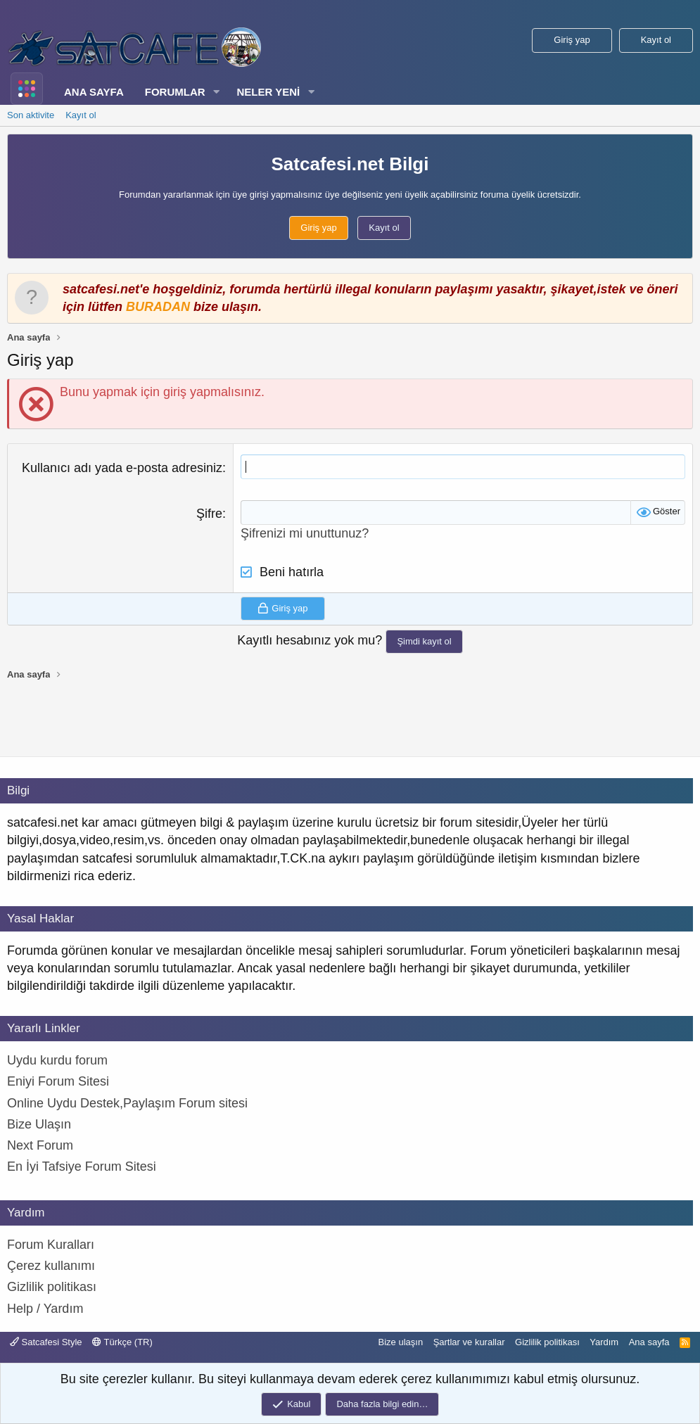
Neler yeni (268, 92)
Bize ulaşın (401, 1342)
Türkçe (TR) (122, 1342)
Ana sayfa (94, 92)
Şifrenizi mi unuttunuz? (305, 533)
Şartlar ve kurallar (469, 1342)
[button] (216, 92)
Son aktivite (30, 115)
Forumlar (175, 92)
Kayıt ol (80, 115)
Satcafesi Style (46, 1342)
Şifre (209, 514)
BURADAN (158, 307)
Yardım (604, 1342)
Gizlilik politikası (547, 1342)
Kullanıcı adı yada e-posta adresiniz (122, 468)
